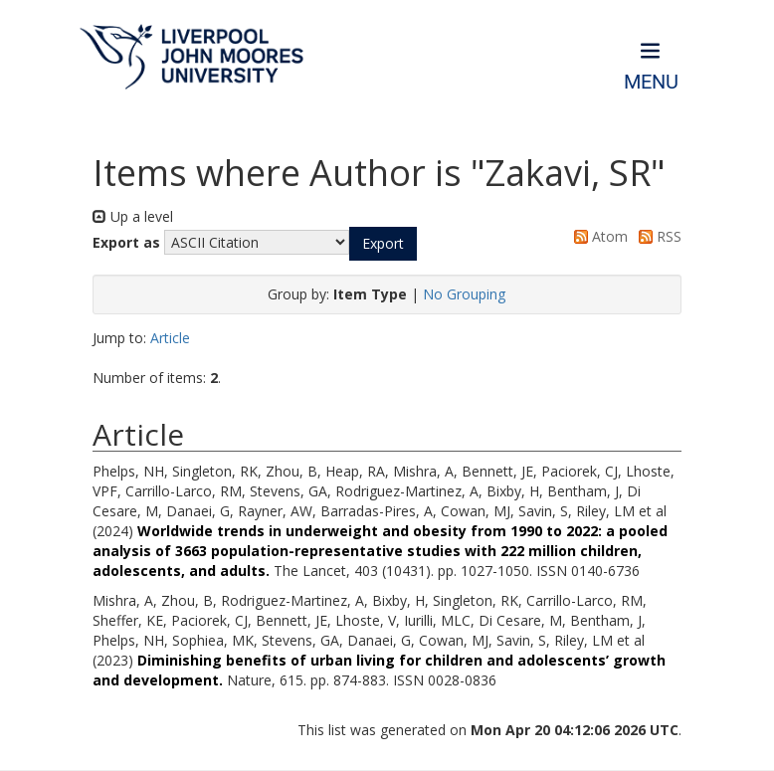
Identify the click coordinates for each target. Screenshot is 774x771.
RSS (656, 236)
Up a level (133, 216)
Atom (597, 236)
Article (170, 337)
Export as (126, 242)
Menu (651, 82)
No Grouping (464, 294)
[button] (383, 244)
